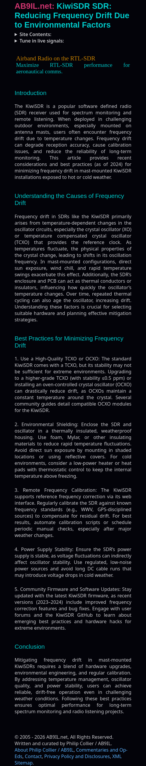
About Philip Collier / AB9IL (44, 750)
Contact (33, 756)
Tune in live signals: (42, 41)
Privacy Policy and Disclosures (77, 756)
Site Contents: (36, 34)
